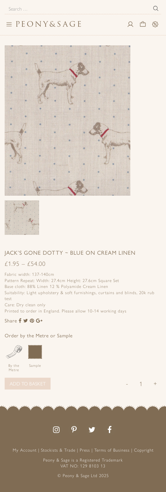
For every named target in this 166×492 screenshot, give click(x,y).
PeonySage (49, 24)
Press (85, 450)
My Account (25, 450)
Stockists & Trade (58, 450)
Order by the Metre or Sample (39, 335)
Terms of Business (112, 450)
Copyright (144, 450)
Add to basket (28, 383)
